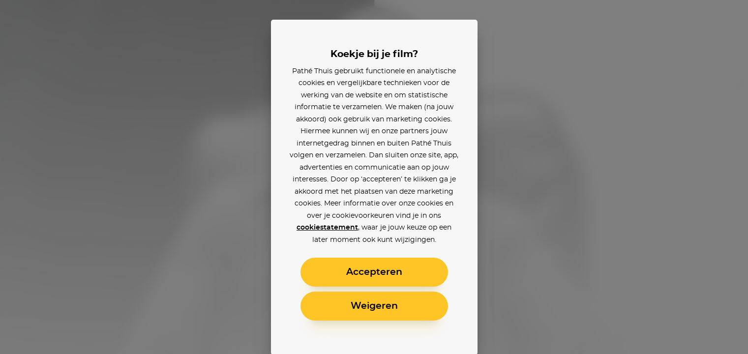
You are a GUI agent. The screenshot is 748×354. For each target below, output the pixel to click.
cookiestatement (327, 227)
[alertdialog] (374, 177)
